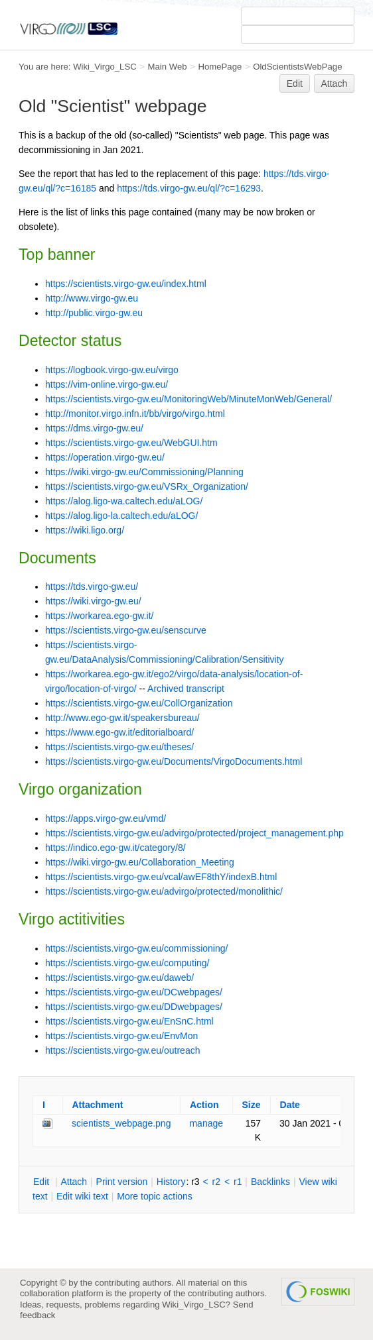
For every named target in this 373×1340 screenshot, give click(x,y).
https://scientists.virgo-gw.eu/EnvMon (121, 1036)
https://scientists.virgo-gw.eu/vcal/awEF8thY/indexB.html (161, 876)
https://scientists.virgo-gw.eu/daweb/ (119, 977)
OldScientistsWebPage (297, 67)
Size (251, 1104)
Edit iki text (82, 1196)
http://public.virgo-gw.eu (94, 312)
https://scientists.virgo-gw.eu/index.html (125, 283)
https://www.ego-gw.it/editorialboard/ (119, 732)
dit (42, 1181)
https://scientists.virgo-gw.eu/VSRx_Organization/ (146, 486)
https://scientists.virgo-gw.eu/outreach (122, 1050)
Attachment (97, 1104)
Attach (334, 83)
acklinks (270, 1181)
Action (204, 1104)
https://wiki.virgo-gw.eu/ (93, 601)
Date (290, 1104)
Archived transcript (185, 688)
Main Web (167, 67)
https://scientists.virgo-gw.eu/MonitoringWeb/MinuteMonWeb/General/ (188, 399)
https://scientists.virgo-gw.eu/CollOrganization (138, 703)
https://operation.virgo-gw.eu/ (105, 457)
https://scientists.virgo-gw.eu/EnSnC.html (129, 1021)
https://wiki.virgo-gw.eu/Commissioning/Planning (144, 472)
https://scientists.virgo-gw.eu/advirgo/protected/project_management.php (194, 833)
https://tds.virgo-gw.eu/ (91, 586)
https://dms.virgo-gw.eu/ (94, 428)
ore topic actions (154, 1196)
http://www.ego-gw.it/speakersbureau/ (122, 717)
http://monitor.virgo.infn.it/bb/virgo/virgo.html (135, 413)
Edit (295, 83)
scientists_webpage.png (121, 1123)
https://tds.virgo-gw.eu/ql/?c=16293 (189, 188)
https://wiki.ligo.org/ (84, 530)
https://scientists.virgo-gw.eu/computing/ (127, 963)
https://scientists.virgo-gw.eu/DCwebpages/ (133, 992)
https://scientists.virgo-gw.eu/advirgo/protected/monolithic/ (164, 891)
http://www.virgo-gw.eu (91, 298)
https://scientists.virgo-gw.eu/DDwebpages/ (133, 1006)
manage (206, 1123)
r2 (216, 1181)
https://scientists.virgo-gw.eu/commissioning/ (136, 948)
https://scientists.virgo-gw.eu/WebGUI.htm (131, 442)
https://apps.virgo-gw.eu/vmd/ (105, 818)
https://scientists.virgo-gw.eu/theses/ (119, 747)
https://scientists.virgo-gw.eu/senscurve (125, 630)
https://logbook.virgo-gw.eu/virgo (112, 369)
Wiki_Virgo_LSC (105, 67)
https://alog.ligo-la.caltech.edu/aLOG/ (121, 515)
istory (171, 1181)
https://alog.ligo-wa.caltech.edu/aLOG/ (123, 501)
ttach (73, 1181)
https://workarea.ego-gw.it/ (99, 615)
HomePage (220, 67)
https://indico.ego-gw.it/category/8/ (115, 847)
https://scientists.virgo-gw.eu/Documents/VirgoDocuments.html (173, 761)
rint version (122, 1181)
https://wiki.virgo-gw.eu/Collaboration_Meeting (139, 862)
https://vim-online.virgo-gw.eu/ (106, 384)
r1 (238, 1181)
